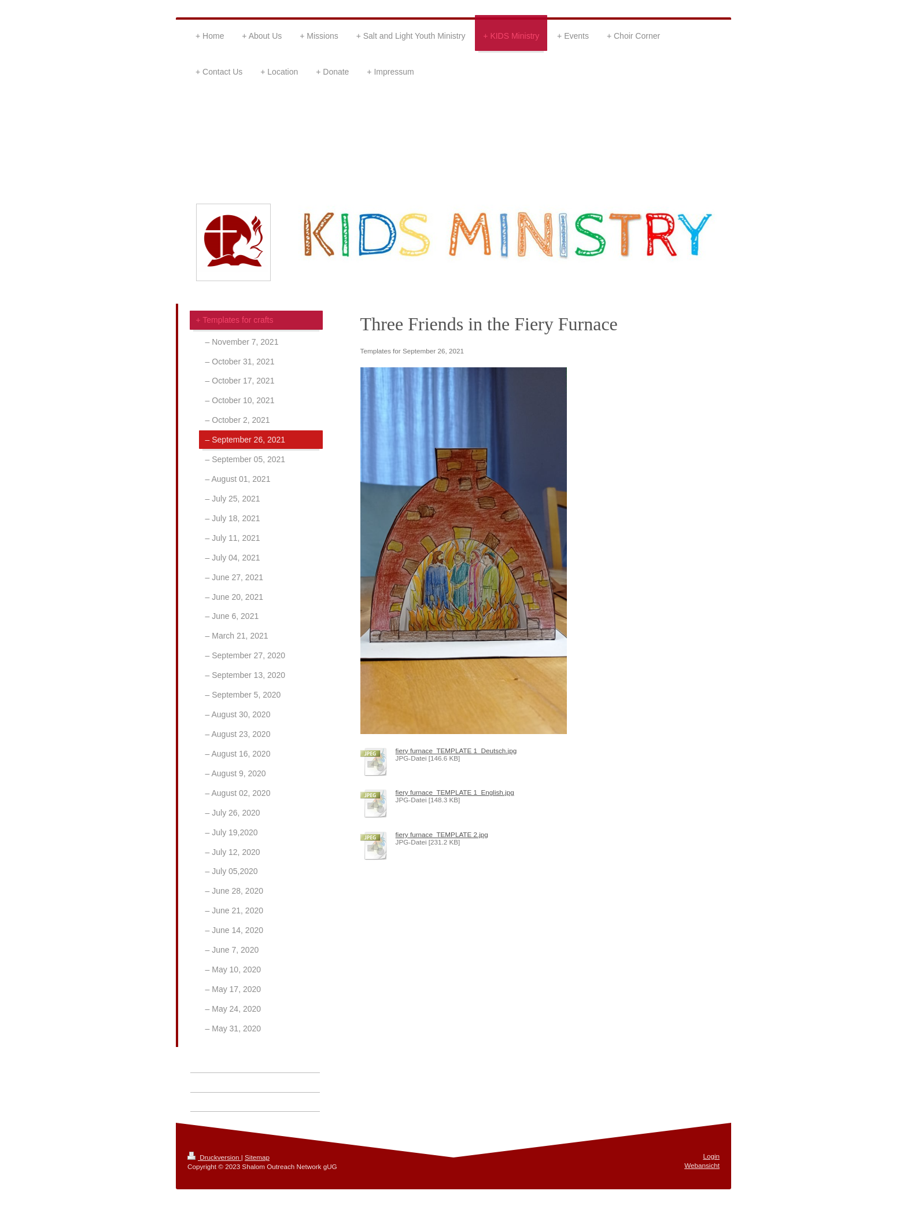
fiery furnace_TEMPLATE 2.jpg (442, 834)
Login (711, 1156)
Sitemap (257, 1157)
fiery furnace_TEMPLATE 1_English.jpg (455, 792)
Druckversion (214, 1157)
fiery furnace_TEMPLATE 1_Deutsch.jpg (456, 750)
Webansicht (702, 1165)
